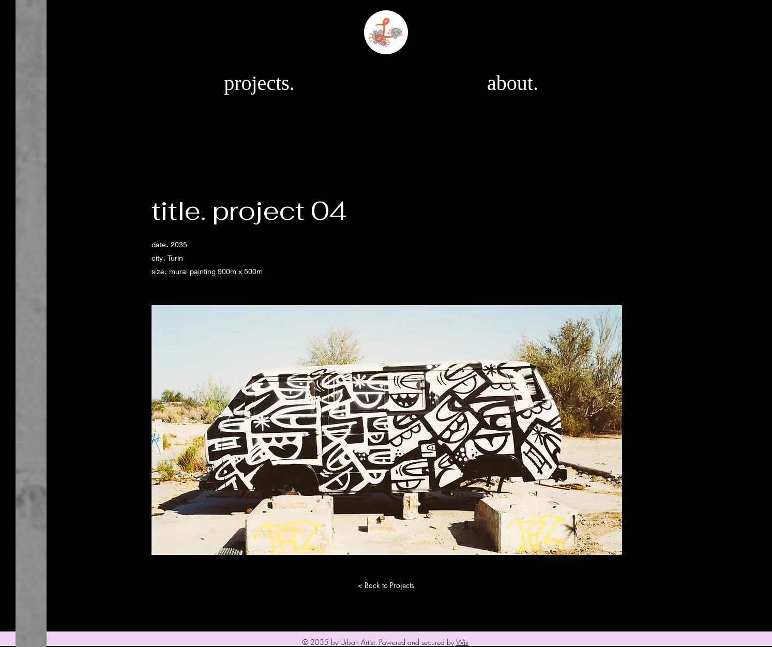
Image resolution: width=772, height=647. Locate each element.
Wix (462, 642)
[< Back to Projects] (386, 585)
